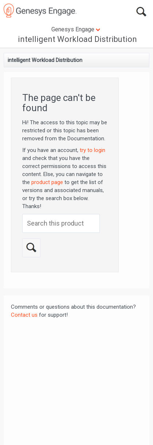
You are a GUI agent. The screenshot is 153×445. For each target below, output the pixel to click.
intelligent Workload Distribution (77, 39)
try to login (92, 150)
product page (47, 182)
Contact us (24, 315)
